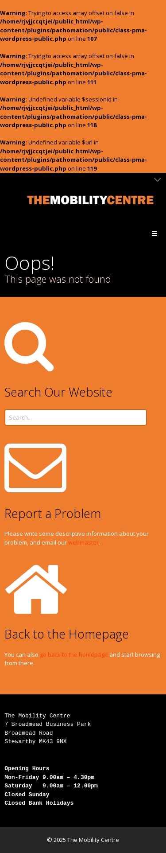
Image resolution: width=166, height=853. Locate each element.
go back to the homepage (74, 654)
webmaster (83, 542)
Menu (161, 234)
